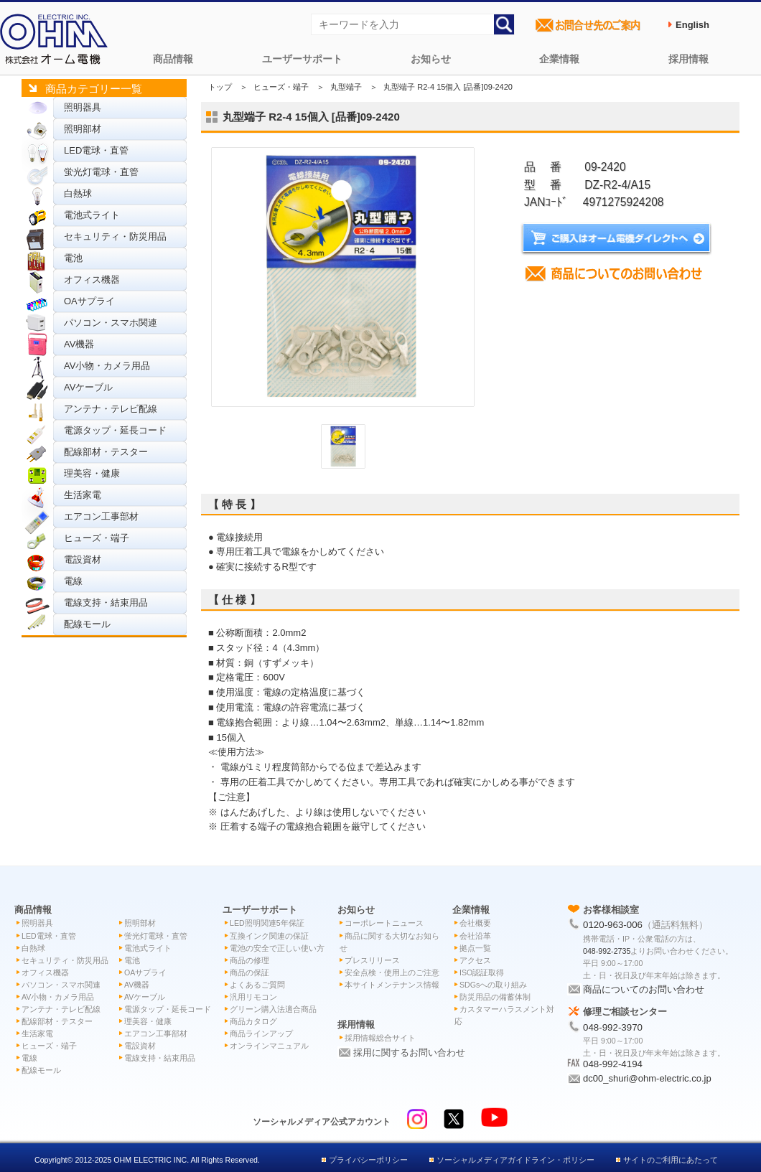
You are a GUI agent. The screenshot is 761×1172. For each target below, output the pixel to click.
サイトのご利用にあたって (670, 1159)
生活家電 (82, 494)
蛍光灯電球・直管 (101, 172)
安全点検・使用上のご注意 (392, 972)
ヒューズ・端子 (96, 538)
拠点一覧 (475, 948)
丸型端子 (346, 87)
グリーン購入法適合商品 (273, 1009)
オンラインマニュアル (269, 1045)
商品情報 (173, 59)
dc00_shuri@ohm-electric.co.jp (647, 1078)
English (692, 24)
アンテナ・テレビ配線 (110, 408)
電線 (73, 581)
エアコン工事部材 (101, 516)
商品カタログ (253, 1021)
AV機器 (79, 344)
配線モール (87, 624)
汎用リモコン (253, 997)
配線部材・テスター (106, 451)
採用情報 (688, 59)
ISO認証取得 (481, 972)
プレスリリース (372, 960)
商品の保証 (249, 972)
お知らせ (431, 59)
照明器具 (82, 107)
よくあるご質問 (257, 984)
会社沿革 (475, 936)
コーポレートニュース (384, 923)
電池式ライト (92, 215)
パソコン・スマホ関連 (110, 322)
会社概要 (475, 923)
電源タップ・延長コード (115, 430)
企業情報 (559, 59)
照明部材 (82, 128)
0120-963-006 (613, 924)
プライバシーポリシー (368, 1159)
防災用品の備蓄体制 (495, 997)
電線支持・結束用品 (106, 602)
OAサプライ (89, 301)
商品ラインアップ (261, 1033)
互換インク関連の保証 (269, 936)
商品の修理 (249, 960)
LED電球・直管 (96, 150)
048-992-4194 (613, 1064)
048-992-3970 (613, 1027)
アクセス (475, 960)
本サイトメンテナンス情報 (392, 984)
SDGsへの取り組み (493, 984)
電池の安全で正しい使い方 (277, 948)
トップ (220, 87)
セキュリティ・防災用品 (115, 236)
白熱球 (78, 193)
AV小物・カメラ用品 (107, 365)
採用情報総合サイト (380, 1037)
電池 (73, 258)
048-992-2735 (606, 951)
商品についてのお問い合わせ (643, 989)
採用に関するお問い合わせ (409, 1052)
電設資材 (82, 559)
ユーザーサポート (302, 59)
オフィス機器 (92, 279)
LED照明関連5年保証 (267, 923)
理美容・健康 (92, 473)
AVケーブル (88, 387)
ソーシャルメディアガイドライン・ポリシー (515, 1159)
